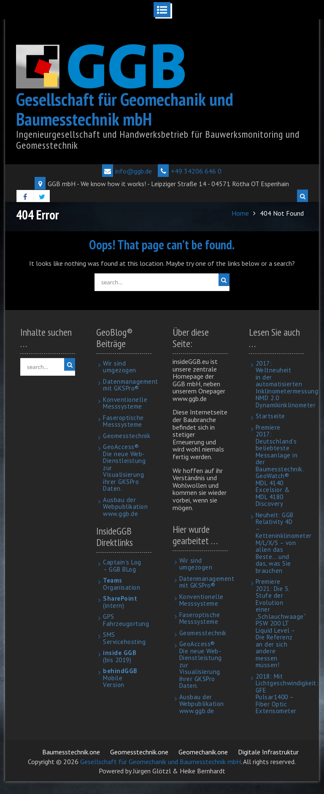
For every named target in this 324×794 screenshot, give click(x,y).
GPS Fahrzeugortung (126, 620)
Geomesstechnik (126, 436)
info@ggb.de (127, 171)
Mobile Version (120, 678)
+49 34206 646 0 (189, 171)
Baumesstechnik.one (71, 752)
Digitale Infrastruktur (268, 752)
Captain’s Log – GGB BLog (122, 565)
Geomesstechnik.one (139, 752)
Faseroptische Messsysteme (123, 421)
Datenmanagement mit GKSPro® (130, 385)
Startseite (270, 416)
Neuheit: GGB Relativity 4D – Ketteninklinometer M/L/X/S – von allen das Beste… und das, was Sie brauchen (284, 543)
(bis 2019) (119, 656)
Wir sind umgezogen (119, 366)
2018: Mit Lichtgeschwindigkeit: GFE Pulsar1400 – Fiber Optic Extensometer (287, 693)
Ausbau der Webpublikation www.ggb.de (125, 507)
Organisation (121, 583)
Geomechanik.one (203, 752)
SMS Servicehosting (124, 638)
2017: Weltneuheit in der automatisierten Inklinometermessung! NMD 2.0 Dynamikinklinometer (288, 384)
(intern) (120, 602)
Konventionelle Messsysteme (125, 403)
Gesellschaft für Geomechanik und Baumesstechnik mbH (124, 109)
